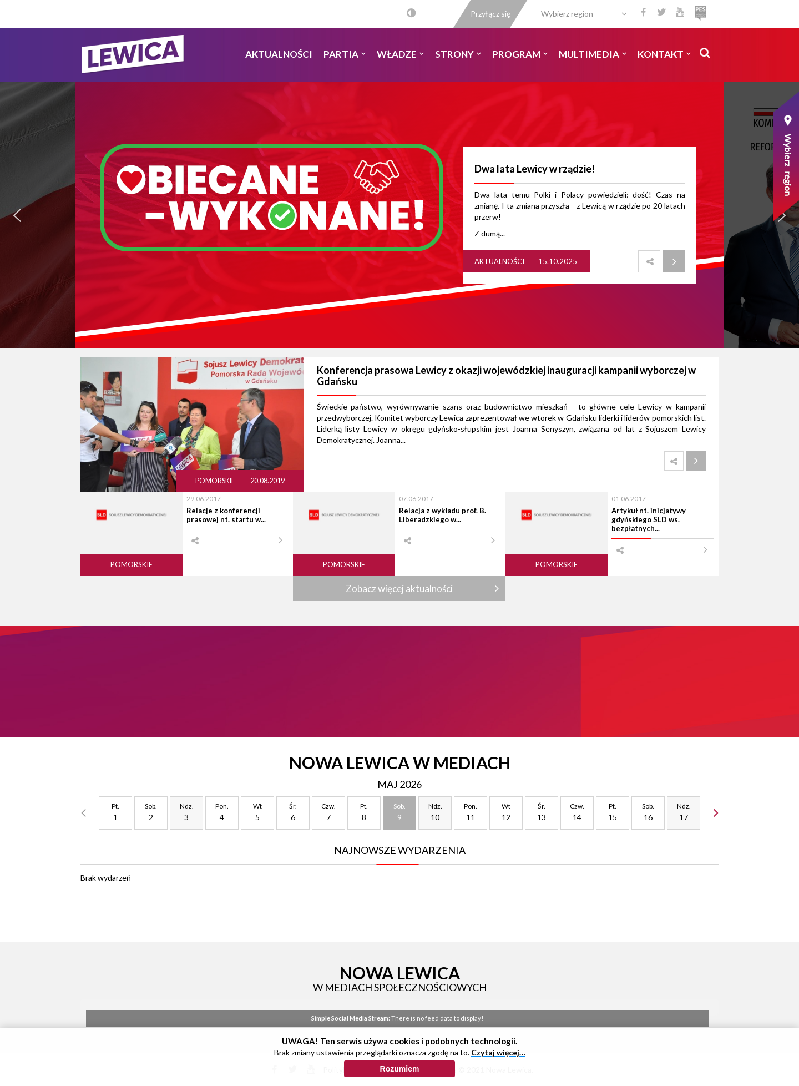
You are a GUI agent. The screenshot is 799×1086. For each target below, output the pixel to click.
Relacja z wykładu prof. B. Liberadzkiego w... (442, 515)
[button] (17, 215)
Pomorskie (215, 481)
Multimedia (592, 54)
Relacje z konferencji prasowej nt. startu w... (226, 515)
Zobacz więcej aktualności (399, 588)
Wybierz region (567, 13)
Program (520, 54)
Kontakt (664, 54)
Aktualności (278, 54)
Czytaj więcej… (498, 1052)
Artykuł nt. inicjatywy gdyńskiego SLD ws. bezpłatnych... (648, 519)
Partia (344, 54)
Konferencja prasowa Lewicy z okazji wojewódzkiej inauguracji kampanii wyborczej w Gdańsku (506, 375)
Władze (400, 54)
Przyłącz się (490, 13)
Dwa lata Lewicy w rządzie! (534, 169)
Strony (458, 54)
